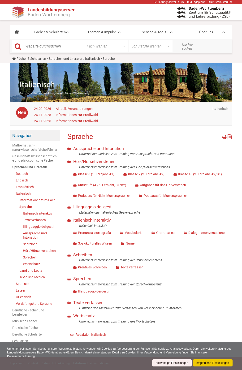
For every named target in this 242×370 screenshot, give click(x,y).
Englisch (22, 180)
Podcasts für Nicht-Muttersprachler (104, 196)
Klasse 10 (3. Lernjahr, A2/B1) (200, 174)
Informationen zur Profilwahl (77, 115)
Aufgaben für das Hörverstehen (163, 185)
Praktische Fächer (25, 328)
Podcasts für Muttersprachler (165, 196)
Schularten (20, 341)
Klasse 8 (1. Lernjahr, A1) (96, 174)
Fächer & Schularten (50, 32)
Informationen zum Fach (37, 200)
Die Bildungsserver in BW (168, 2)
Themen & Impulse (102, 32)
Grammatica (165, 233)
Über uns (206, 32)
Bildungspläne (196, 2)
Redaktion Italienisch (91, 334)
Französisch (25, 187)
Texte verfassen (34, 220)
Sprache (25, 207)
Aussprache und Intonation (35, 235)
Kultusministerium (220, 2)
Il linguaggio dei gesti (38, 226)
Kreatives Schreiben (92, 267)
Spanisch (22, 284)
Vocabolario (134, 233)
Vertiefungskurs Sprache (34, 303)
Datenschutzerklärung (21, 356)
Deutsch (22, 174)
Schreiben (30, 244)
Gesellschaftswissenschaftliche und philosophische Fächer (34, 158)
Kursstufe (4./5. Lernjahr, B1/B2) (102, 185)
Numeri (131, 243)
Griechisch (23, 297)
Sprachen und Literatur (65, 58)
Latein (20, 290)
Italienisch (92, 58)
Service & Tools (154, 32)
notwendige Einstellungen (172, 363)
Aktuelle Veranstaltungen (74, 109)
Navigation (22, 135)
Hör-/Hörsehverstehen (39, 251)
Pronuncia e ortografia (94, 233)
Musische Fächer (24, 321)
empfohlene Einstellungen (212, 363)
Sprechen (30, 257)
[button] (17, 32)
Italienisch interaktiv (37, 213)
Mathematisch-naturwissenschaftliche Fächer (34, 147)
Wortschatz (31, 264)
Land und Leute (30, 270)
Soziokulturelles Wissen (95, 243)
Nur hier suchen (187, 46)
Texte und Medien (32, 277)
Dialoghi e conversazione (206, 233)
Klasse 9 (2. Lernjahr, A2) (146, 174)
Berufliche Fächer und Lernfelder (28, 312)
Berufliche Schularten (27, 334)
